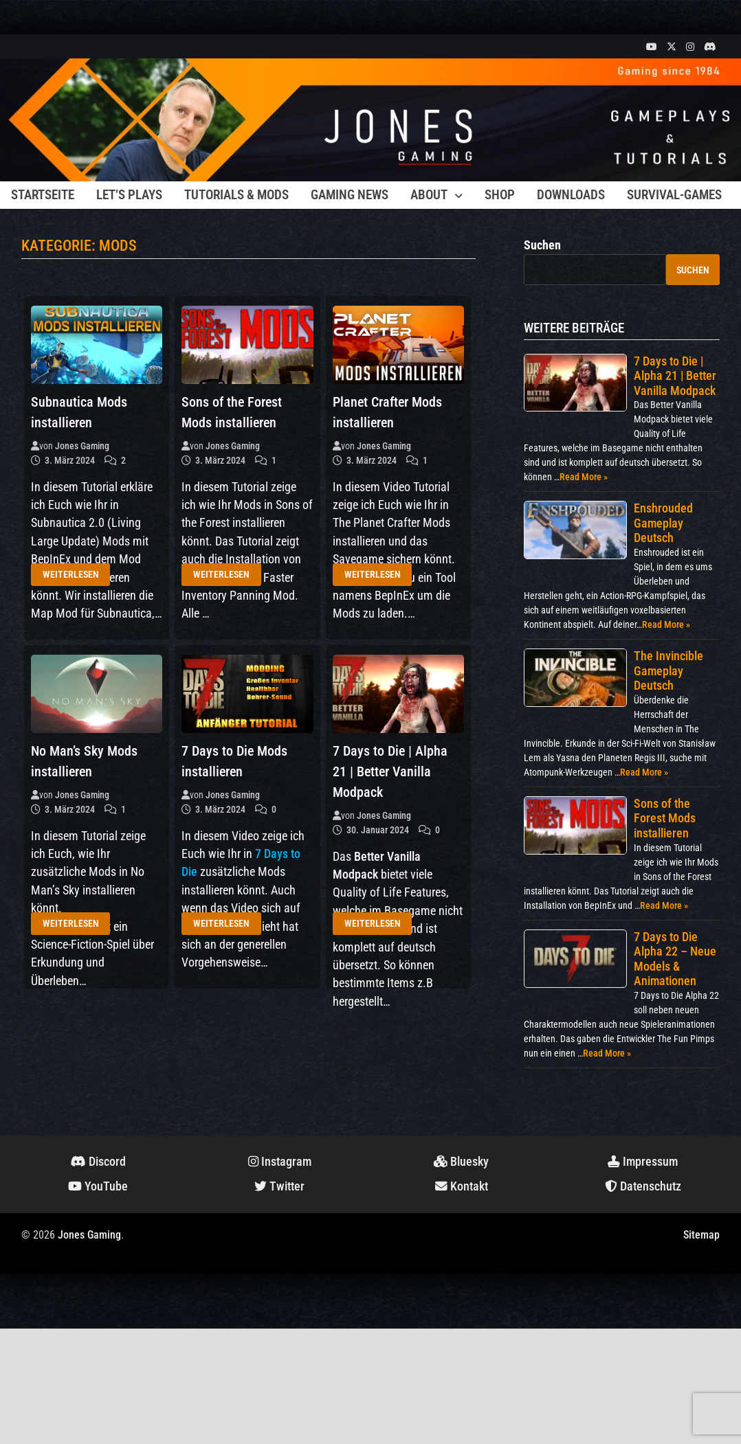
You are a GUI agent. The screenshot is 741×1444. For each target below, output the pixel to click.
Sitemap (701, 1234)
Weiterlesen (71, 574)
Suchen (542, 245)
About (428, 195)
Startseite (42, 195)
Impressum (643, 1162)
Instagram (279, 1162)
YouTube (98, 1186)
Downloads (571, 195)
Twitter (279, 1186)
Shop (500, 195)
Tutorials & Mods (236, 195)
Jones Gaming (82, 445)
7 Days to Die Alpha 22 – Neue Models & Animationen (675, 959)
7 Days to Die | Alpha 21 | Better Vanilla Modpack (390, 771)
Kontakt (461, 1186)
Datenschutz (643, 1186)
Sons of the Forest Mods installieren (665, 818)
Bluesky (461, 1162)
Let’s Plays (129, 195)
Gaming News (349, 195)
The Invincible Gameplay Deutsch (668, 670)
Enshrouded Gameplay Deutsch (663, 523)
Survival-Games (674, 195)
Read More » (584, 476)
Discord (98, 1162)
